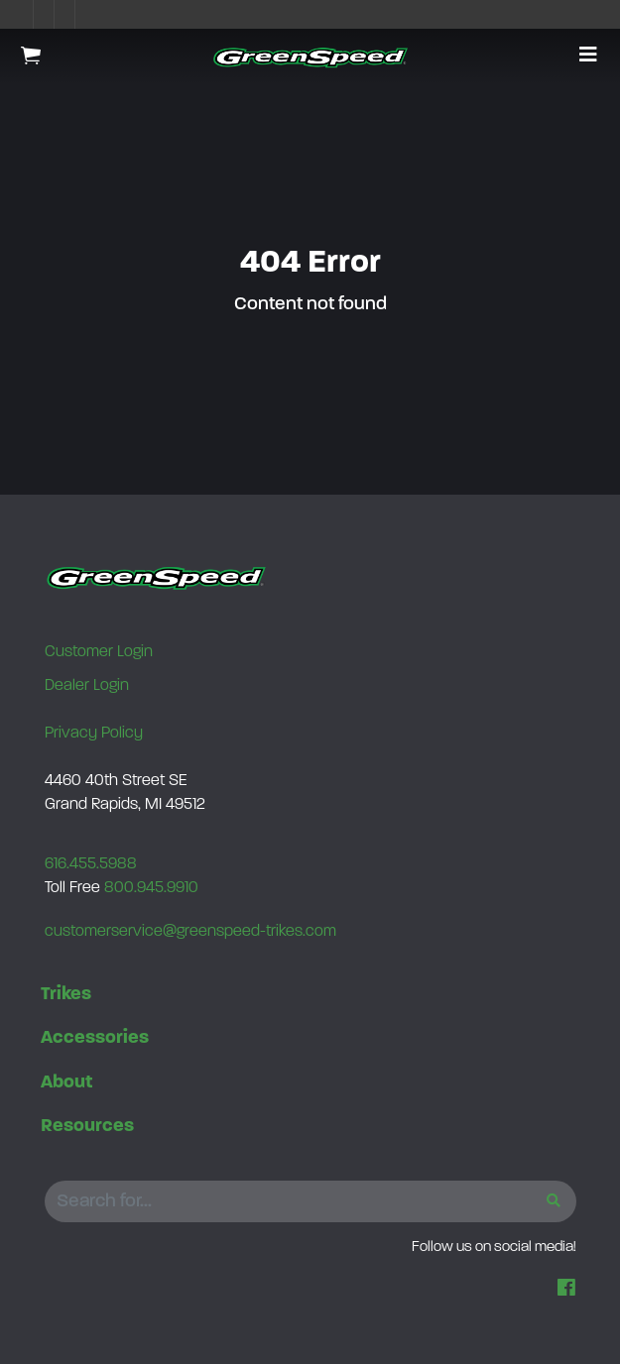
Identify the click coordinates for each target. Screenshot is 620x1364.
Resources (87, 1126)
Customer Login (99, 652)
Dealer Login (87, 686)
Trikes (66, 994)
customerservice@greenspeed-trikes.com (190, 932)
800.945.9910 (151, 888)
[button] (588, 56)
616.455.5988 (91, 864)
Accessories (95, 1038)
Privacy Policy (94, 733)
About (66, 1083)
